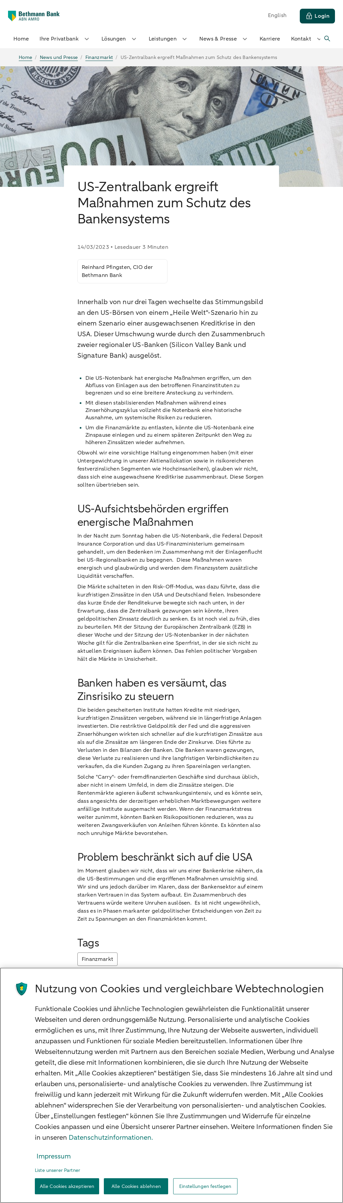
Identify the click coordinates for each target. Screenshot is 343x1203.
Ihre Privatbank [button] (65, 39)
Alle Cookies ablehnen (136, 1186)
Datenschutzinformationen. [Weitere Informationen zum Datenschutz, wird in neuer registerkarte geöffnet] (111, 1137)
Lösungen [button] (119, 39)
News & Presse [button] (224, 39)
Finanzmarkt (98, 959)
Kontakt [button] (307, 39)
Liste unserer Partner (57, 1170)
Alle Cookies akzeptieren (67, 1186)
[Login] (317, 16)
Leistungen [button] (169, 39)
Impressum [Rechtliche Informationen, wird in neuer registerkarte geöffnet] (54, 1156)
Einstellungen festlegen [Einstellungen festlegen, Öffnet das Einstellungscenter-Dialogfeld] (205, 1186)
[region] (171, 1085)
